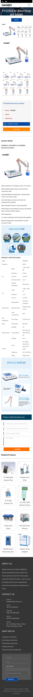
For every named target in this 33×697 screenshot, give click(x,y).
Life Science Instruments (9, 640)
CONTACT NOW (12, 124)
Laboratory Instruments (9, 637)
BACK (16, 20)
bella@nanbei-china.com (14, 601)
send (16, 449)
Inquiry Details (10, 666)
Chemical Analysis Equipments (11, 650)
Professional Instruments (10, 643)
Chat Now (16, 129)
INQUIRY (11, 679)
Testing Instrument (8, 646)
